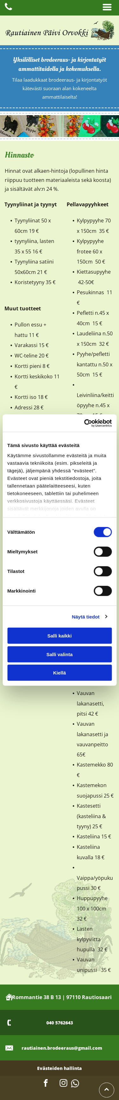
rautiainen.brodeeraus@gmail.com (62, 1048)
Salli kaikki (59, 635)
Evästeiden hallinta (59, 1068)
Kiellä (59, 672)
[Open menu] (107, 8)
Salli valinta (59, 654)
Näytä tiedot (86, 616)
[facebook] (45, 1084)
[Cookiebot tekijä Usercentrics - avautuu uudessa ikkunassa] (85, 423)
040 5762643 (59, 1023)
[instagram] (63, 1084)
